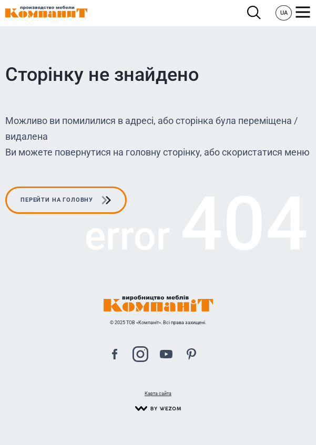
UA (284, 12)
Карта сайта (158, 393)
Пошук (254, 13)
